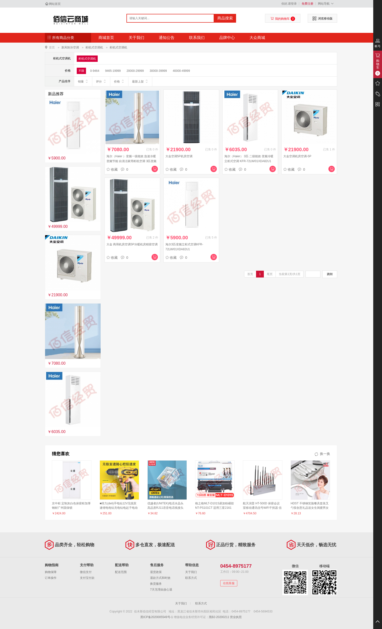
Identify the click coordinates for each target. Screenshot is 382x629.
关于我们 (136, 38)
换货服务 (156, 583)
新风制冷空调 (70, 47)
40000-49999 (181, 71)
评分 (101, 81)
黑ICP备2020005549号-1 (156, 617)
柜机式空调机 (94, 47)
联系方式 (191, 578)
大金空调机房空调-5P (297, 156)
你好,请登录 (289, 3)
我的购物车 (282, 18)
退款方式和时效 (160, 578)
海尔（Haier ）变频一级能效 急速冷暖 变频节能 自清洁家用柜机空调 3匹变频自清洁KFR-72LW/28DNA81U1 (131, 161)
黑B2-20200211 (219, 617)
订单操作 (51, 578)
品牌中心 (227, 38)
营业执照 (236, 617)
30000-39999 (158, 71)
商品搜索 (225, 18)
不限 (81, 71)
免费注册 (307, 3)
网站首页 (55, 4)
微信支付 (86, 572)
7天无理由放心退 (161, 589)
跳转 (330, 274)
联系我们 (197, 38)
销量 (83, 81)
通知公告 (166, 38)
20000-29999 (135, 71)
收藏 (112, 169)
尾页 (270, 274)
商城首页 (106, 38)
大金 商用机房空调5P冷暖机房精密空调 (132, 244)
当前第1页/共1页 (289, 274)
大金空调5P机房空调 (178, 156)
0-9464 (94, 71)
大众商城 (257, 38)
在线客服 (229, 583)
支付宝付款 (87, 578)
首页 (52, 47)
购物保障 (51, 572)
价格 (119, 81)
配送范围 (121, 572)
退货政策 (156, 572)
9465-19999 (113, 71)
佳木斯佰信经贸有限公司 (71, 20)
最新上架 (140, 81)
